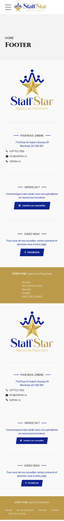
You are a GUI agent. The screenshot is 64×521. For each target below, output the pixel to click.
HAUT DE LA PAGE (32, 297)
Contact (26, 293)
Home (9, 38)
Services (26, 290)
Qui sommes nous (32, 286)
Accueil (26, 282)
